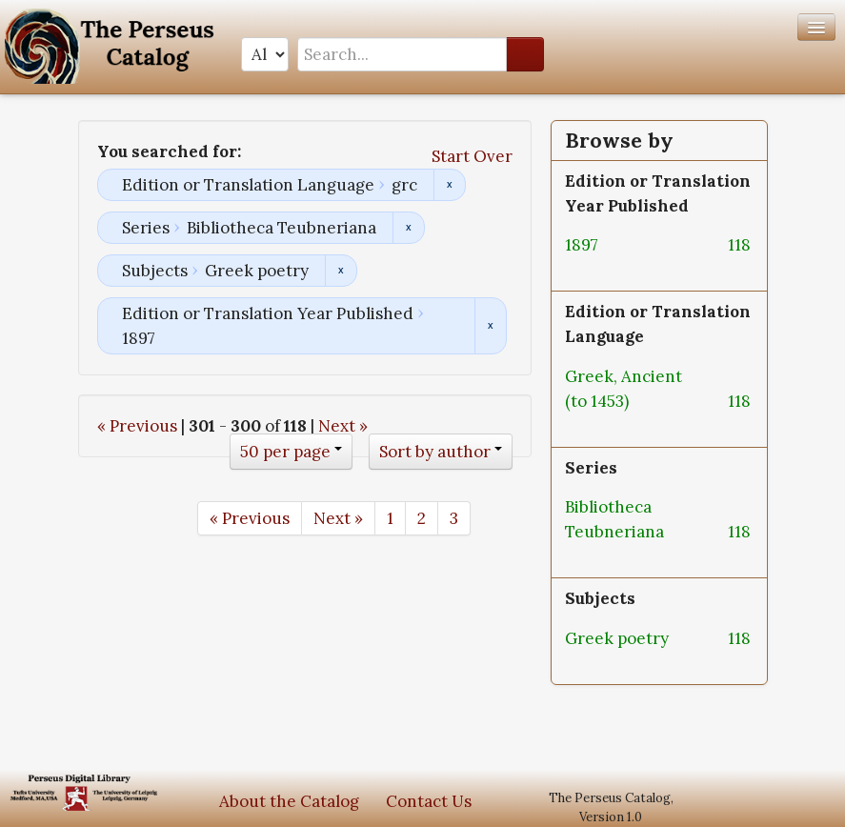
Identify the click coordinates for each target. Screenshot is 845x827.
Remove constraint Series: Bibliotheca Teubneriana (408, 227)
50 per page (285, 451)
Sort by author (435, 451)
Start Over (472, 156)
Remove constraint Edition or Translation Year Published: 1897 (490, 325)
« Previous (137, 425)
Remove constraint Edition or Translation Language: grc (449, 185)
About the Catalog (289, 801)
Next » (343, 425)
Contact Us (429, 801)
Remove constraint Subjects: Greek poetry (340, 270)
